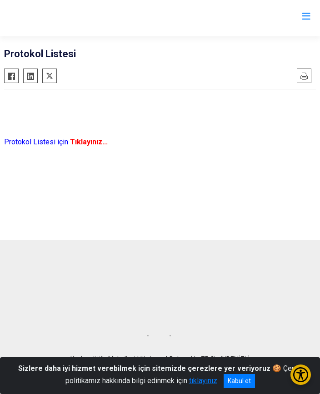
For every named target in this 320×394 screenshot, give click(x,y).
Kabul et (239, 380)
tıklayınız (203, 380)
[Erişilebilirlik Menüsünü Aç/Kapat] (300, 374)
